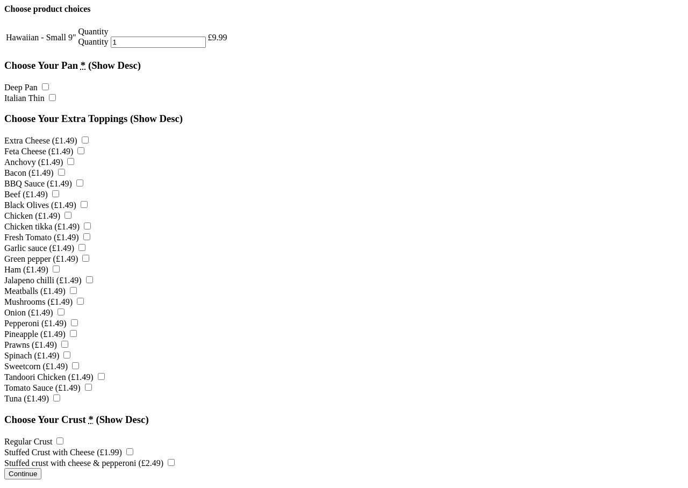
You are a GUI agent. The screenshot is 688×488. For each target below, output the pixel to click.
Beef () (31, 194)
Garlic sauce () (44, 248)
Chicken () (37, 215)
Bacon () (34, 172)
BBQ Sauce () (43, 183)
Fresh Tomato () (47, 237)
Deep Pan (26, 87)
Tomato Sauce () (48, 387)
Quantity (93, 41)
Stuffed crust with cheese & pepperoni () (89, 463)
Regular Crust (33, 441)
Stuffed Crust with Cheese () (68, 452)
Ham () (32, 269)
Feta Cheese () (44, 151)
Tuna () (32, 398)
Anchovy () (39, 162)
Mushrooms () (44, 301)
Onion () (34, 312)
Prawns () (36, 344)
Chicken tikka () (47, 226)
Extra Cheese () (46, 140)
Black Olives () (46, 205)
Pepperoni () (41, 323)
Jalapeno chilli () (48, 280)
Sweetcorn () (41, 366)
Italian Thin (30, 98)
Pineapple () (40, 334)
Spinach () (37, 355)
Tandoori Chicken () (54, 377)
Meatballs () (40, 291)
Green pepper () (46, 258)
